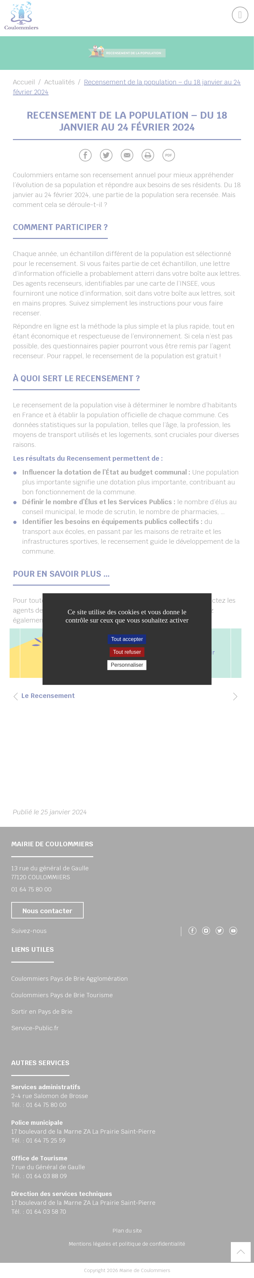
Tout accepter (127, 639)
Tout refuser (127, 652)
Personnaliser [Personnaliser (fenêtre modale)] (127, 665)
